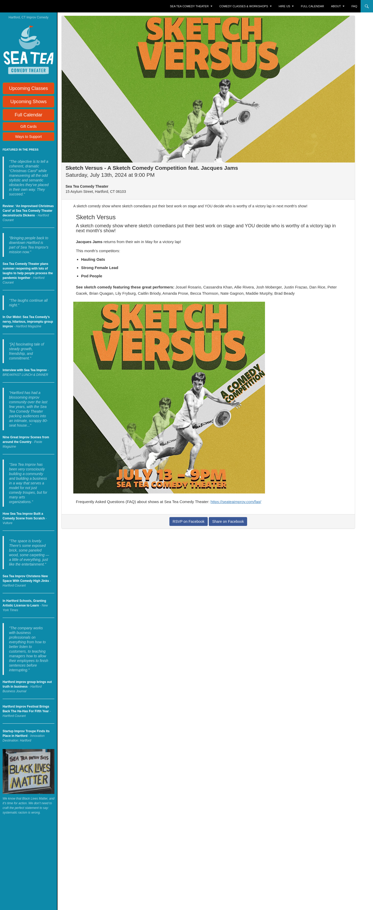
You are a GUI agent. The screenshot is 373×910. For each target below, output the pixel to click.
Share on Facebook (228, 521)
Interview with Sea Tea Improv (25, 370)
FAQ (354, 6)
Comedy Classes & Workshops (243, 6)
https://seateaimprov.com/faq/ (236, 501)
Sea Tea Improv (25, 6)
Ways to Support (28, 137)
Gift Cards (28, 126)
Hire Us (284, 6)
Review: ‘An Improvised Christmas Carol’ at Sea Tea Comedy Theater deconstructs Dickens (28, 210)
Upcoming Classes (28, 88)
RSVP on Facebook (189, 521)
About (336, 6)
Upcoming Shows (28, 101)
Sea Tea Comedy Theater (189, 6)
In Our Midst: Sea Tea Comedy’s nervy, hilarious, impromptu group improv (28, 321)
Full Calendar (312, 6)
